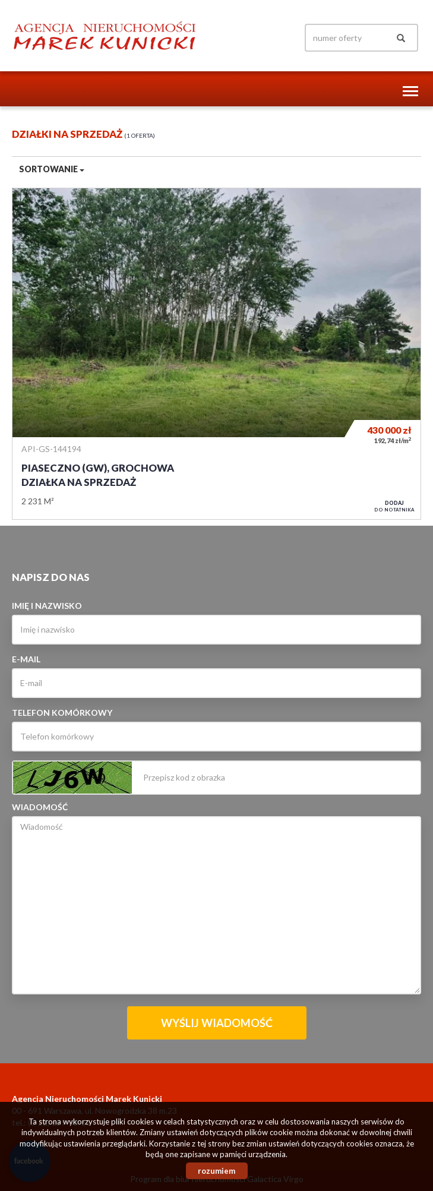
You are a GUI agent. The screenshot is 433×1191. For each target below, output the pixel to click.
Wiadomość (40, 807)
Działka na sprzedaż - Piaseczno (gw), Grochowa (216, 353)
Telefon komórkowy (62, 712)
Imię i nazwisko (47, 606)
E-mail (26, 659)
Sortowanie (51, 169)
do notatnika (394, 506)
